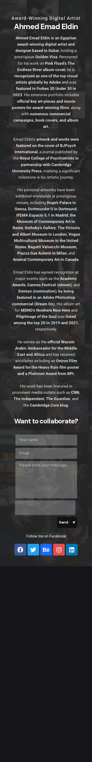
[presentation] (45, 508)
